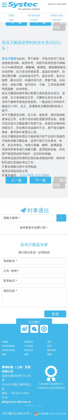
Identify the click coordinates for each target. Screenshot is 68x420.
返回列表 (59, 24)
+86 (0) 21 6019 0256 (56, 4)
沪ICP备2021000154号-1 (17, 413)
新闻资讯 (28, 342)
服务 (11, 20)
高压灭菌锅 (42, 175)
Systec (39, 405)
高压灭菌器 (9, 58)
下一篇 (40, 22)
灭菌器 (11, 15)
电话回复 (51, 350)
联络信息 (56, 20)
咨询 (49, 346)
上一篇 (16, 22)
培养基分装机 (56, 15)
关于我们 (34, 20)
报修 (49, 354)
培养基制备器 (33, 15)
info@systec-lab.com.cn (16, 401)
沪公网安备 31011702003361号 (50, 413)
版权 (26, 354)
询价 (49, 342)
